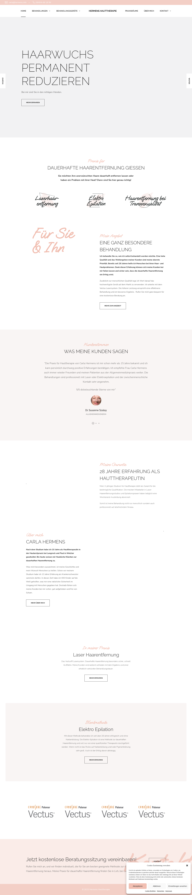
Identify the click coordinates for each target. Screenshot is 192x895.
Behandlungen (40, 11)
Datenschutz (160, 891)
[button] (187, 865)
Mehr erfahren (96, 678)
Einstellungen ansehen (177, 886)
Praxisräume (131, 11)
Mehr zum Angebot (112, 306)
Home (23, 11)
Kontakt (164, 11)
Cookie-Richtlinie (150, 891)
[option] (96, 77)
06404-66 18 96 (43, 2)
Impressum (168, 891)
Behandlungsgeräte (66, 11)
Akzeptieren (137, 886)
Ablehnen (157, 886)
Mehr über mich (38, 603)
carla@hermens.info (17, 2)
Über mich (149, 11)
